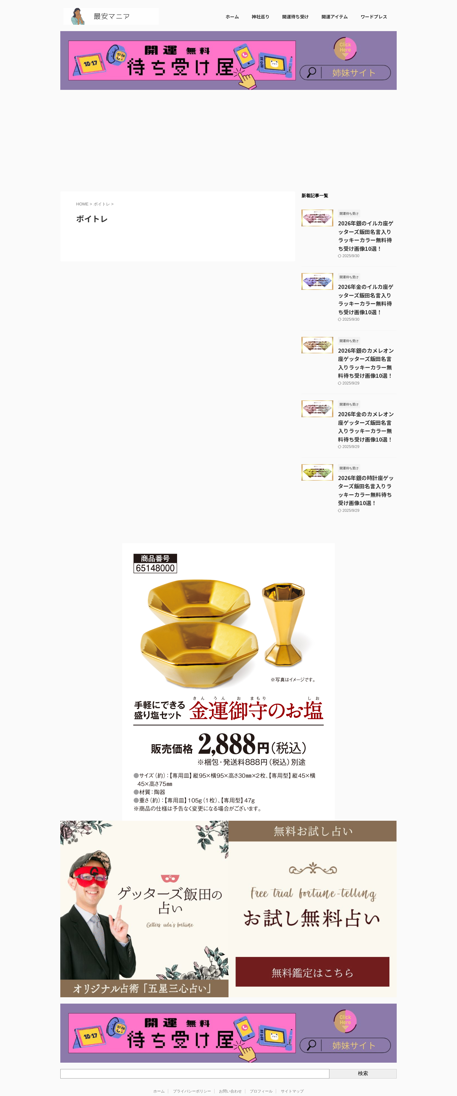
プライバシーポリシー (192, 1049)
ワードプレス (374, 16)
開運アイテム (334, 16)
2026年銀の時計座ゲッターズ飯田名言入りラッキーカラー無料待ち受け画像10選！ (367, 454)
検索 (363, 1032)
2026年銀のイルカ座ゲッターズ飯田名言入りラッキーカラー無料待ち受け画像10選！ (367, 230)
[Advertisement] (228, 140)
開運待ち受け (295, 16)
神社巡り (260, 16)
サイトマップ (292, 1049)
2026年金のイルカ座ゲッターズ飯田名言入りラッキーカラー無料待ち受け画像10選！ (367, 282)
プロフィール (261, 1049)
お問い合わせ (230, 1049)
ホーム (232, 16)
